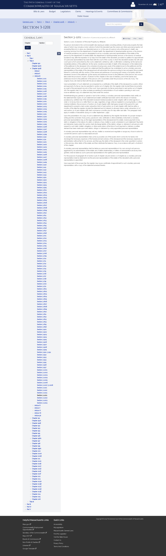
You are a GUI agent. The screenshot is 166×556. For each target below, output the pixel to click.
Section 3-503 (42, 182)
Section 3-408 (42, 159)
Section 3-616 (42, 228)
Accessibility (58, 524)
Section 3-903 (42, 334)
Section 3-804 (42, 296)
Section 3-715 (41, 271)
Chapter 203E (37, 491)
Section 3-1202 (42, 398)
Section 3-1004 (42, 377)
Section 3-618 (42, 233)
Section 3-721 (42, 286)
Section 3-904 (42, 337)
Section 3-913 (42, 357)
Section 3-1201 (42, 395)
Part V (29, 509)
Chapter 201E (37, 471)
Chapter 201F (37, 474)
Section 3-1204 (42, 403)
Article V (38, 408)
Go (28, 47)
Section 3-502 (42, 180)
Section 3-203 (42, 106)
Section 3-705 (42, 246)
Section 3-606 (42, 203)
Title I (31, 58)
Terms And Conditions (61, 546)
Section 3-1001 (42, 370)
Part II (29, 56)
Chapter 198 (36, 443)
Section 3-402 (42, 144)
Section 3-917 (42, 367)
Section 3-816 (42, 327)
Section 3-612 (42, 218)
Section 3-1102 (42, 390)
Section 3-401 (42, 142)
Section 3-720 (42, 284)
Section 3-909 (42, 349)
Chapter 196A (37, 438)
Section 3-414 (42, 175)
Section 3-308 (42, 132)
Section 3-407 (42, 157)
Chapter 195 (36, 433)
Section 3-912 (42, 355)
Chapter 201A (37, 461)
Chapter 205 (36, 496)
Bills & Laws (39, 11)
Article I (37, 71)
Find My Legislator (60, 534)
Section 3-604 (42, 197)
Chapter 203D (37, 489)
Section (41, 43)
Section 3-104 (42, 86)
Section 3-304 (42, 121)
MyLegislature (58, 527)
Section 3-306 (42, 127)
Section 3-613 (42, 220)
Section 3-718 (42, 279)
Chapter (27, 43)
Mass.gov (27, 524)
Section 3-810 (42, 311)
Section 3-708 (42, 253)
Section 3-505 (42, 187)
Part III (29, 504)
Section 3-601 (42, 190)
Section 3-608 (42, 208)
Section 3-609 (42, 210)
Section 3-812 (42, 317)
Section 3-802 (42, 291)
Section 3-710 (42, 258)
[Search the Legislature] (141, 24)
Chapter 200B (37, 456)
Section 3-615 (42, 225)
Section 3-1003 (42, 375)
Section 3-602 (42, 192)
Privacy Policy (58, 543)
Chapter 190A (37, 66)
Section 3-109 (42, 99)
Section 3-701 (42, 235)
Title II (31, 61)
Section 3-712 (42, 263)
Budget (52, 11)
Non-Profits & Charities (31, 542)
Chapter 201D (37, 469)
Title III (31, 501)
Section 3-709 (42, 256)
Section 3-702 (42, 238)
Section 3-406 (42, 154)
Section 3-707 (42, 251)
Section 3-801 (42, 289)
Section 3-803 (42, 294)
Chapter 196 (36, 436)
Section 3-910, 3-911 (44, 352)
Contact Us (57, 540)
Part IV (29, 507)
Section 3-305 (42, 124)
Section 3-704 (42, 243)
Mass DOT (27, 536)
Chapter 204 (36, 494)
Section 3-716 (42, 273)
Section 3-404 (42, 149)
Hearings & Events (94, 11)
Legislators (65, 11)
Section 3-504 (42, 185)
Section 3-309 (42, 134)
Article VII (38, 413)
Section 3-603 (42, 195)
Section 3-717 (41, 276)
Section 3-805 (42, 299)
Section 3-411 (42, 167)
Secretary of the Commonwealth (35, 533)
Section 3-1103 (42, 393)
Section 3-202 (42, 104)
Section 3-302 (42, 116)
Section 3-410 (42, 165)
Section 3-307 (42, 129)
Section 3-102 (42, 81)
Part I (29, 53)
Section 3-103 (42, 83)
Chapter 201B (37, 463)
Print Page (126, 38)
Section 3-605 (42, 200)
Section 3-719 (42, 281)
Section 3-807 (42, 304)
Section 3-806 (42, 301)
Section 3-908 (42, 347)
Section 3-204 (42, 109)
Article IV (38, 405)
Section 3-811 (42, 314)
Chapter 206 (36, 499)
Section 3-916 (42, 365)
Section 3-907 (42, 344)
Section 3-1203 (42, 400)
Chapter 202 (36, 476)
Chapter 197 (36, 441)
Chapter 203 (36, 479)
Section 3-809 (42, 309)
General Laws (28, 22)
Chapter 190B (37, 68)
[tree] (41, 281)
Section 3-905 (42, 339)
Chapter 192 (36, 425)
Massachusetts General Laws (63, 531)
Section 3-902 (42, 332)
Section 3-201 (42, 101)
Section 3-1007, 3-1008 (45, 385)
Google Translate (29, 548)
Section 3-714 (42, 268)
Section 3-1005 (42, 380)
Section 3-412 (42, 170)
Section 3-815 (42, 324)
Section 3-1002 (42, 372)
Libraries (26, 545)
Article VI (38, 410)
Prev (135, 38)
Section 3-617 (42, 230)
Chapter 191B (36, 423)
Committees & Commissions (119, 11)
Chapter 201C (37, 466)
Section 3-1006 (42, 382)
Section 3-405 (42, 152)
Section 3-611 (42, 215)
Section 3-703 (42, 241)
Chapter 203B (37, 484)
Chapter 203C (37, 486)
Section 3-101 (42, 78)
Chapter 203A (37, 481)
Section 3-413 (42, 172)
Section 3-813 (42, 319)
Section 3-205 (42, 111)
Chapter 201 (36, 458)
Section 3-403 (42, 147)
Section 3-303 (42, 119)
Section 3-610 (42, 213)
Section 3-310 (42, 137)
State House (83, 16)
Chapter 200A (37, 453)
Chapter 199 (36, 446)
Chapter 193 (36, 428)
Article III (38, 76)
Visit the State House (61, 537)
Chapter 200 (36, 451)
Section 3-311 (42, 139)
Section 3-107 (42, 94)
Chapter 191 (36, 418)
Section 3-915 (42, 362)
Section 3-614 (42, 223)
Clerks (78, 11)
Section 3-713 (42, 266)
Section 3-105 (42, 89)
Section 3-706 (42, 248)
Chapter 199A (37, 448)
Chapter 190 (36, 63)
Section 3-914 (42, 360)
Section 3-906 (42, 342)
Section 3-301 (42, 114)
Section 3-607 (42, 205)
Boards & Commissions (32, 539)
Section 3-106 (42, 91)
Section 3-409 (42, 162)
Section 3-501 (42, 177)
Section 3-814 (42, 322)
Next (140, 38)
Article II (37, 73)
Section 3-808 (42, 306)
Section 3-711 (41, 261)
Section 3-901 (42, 329)
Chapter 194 (36, 431)
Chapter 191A (36, 420)
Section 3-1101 (42, 387)
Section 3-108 (42, 96)
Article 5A (38, 415)
